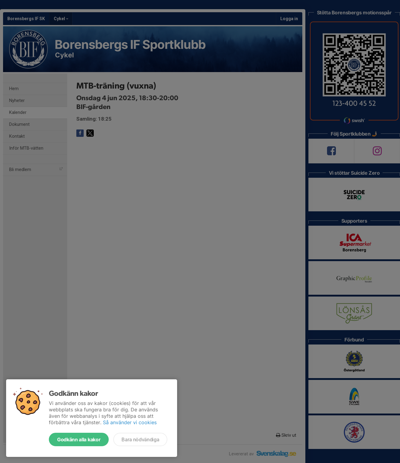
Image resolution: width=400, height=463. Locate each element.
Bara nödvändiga (140, 439)
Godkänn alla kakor (78, 439)
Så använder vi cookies (130, 422)
